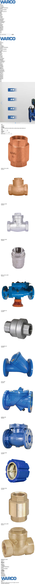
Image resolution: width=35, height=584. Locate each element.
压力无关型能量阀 (3, 9)
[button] (33, 103)
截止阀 (1, 16)
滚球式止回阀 (13, 128)
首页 (1, 4)
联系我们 (1, 76)
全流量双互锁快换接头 (4, 7)
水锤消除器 (2, 22)
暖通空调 (1, 68)
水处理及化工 (2, 71)
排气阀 (1, 57)
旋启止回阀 (9, 128)
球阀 (1, 15)
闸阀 (1, 13)
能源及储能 (2, 70)
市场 (1, 44)
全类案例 (1, 66)
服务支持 (1, 27)
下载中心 (1, 73)
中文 (1, 31)
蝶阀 (1, 12)
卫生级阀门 (2, 6)
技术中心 (1, 74)
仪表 (1, 23)
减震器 (1, 25)
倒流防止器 (23, 128)
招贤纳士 (1, 29)
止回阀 (1, 17)
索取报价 (1, 78)
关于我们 (1, 5)
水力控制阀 (2, 18)
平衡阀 (1, 10)
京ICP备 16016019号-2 (5, 583)
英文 (1, 32)
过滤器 (1, 14)
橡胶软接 (1, 19)
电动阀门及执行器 (3, 11)
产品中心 (1, 45)
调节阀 (1, 8)
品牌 (1, 43)
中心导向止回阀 (4, 128)
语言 (1, 30)
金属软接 (1, 20)
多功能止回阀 (18, 128)
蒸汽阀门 (1, 24)
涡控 (2, 581)
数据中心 (1, 67)
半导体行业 (2, 69)
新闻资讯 (1, 28)
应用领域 (1, 26)
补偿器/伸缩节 (2, 21)
